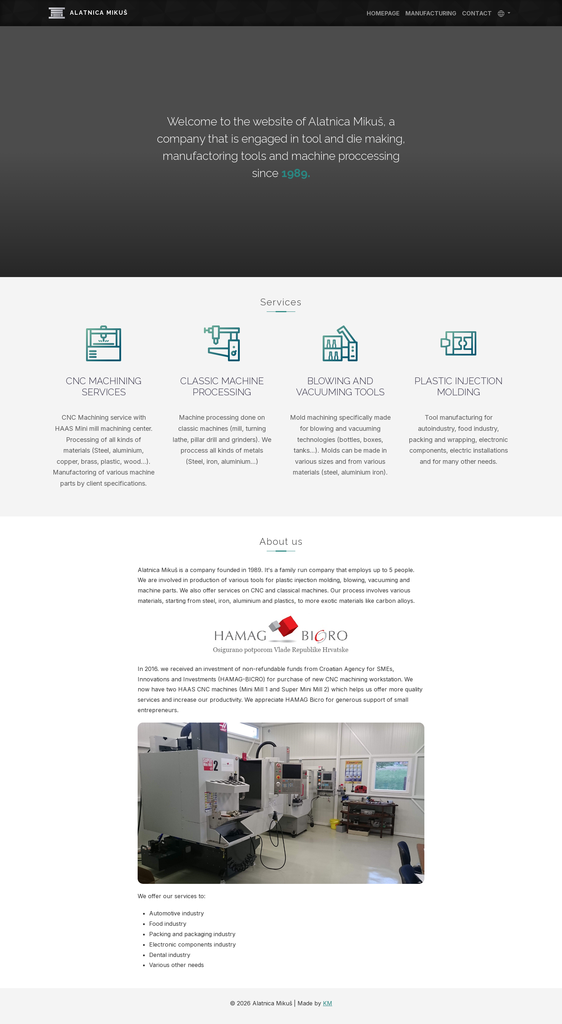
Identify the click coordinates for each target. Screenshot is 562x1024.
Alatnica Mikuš (88, 13)
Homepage (383, 13)
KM (327, 1003)
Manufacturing (430, 13)
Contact (477, 13)
